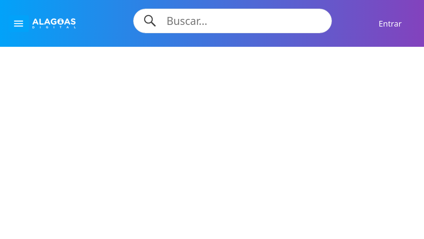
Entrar (390, 23)
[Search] (245, 21)
